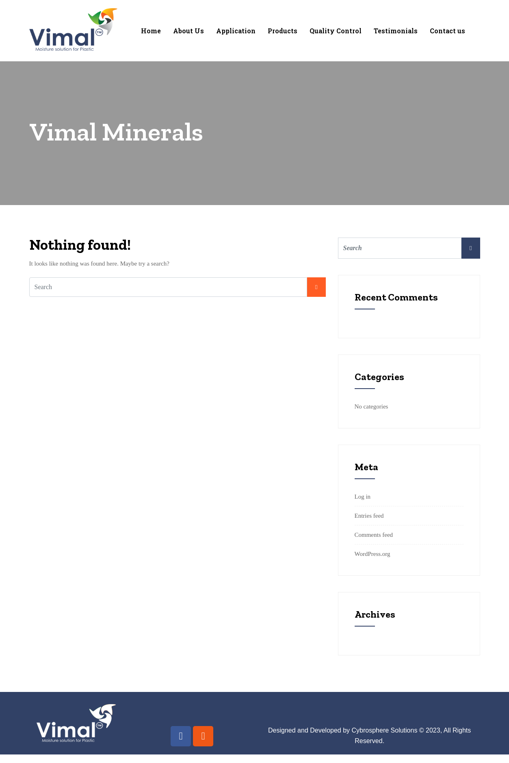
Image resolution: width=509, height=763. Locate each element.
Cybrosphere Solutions (385, 730)
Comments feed (374, 535)
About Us (188, 30)
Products (282, 30)
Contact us (447, 30)
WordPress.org (372, 554)
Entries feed (369, 515)
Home (151, 30)
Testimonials (396, 30)
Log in (363, 496)
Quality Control (336, 30)
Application (236, 30)
